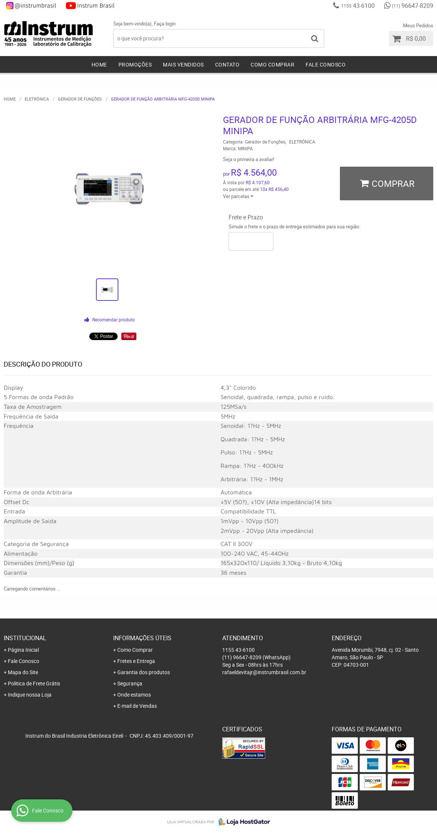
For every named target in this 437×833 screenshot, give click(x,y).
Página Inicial (23, 649)
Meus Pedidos (418, 25)
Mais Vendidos (183, 64)
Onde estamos (134, 694)
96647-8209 (412, 5)
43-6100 (358, 5)
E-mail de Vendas (137, 705)
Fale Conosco (325, 64)
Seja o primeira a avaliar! (248, 159)
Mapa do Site (23, 672)
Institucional (25, 638)
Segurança (129, 683)
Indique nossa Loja (30, 694)
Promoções (135, 64)
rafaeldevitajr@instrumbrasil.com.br (264, 672)
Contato (227, 64)
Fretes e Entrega (136, 660)
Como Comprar (272, 64)
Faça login (165, 23)
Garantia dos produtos (143, 672)
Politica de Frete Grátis (34, 683)
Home (99, 64)
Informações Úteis (142, 638)
